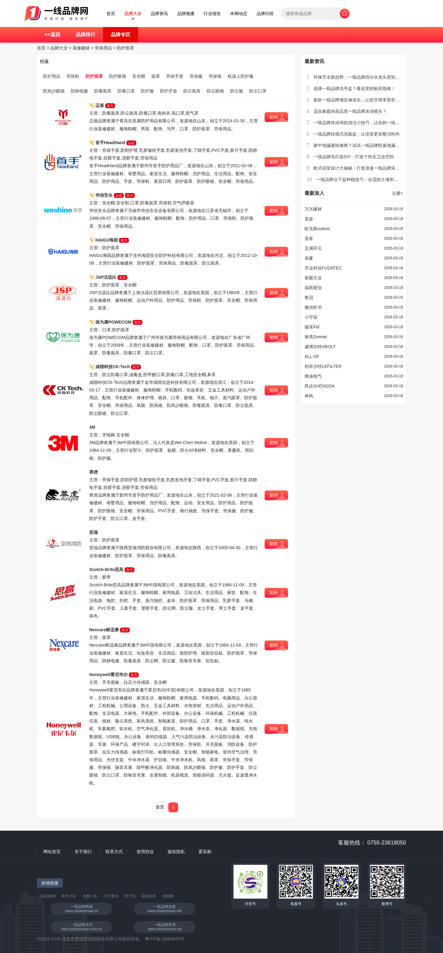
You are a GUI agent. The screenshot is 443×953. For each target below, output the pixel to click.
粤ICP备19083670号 (164, 938)
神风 (309, 395)
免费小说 (89, 896)
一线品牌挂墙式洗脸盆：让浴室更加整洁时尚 (356, 134)
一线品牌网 (46, 896)
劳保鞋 (72, 76)
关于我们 (83, 851)
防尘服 (236, 91)
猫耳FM (312, 327)
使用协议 (145, 851)
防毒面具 (102, 91)
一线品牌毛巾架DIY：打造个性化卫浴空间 (353, 156)
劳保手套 (174, 76)
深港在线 (149, 896)
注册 (397, 193)
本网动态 (238, 14)
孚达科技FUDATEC (323, 268)
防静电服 (79, 91)
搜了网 (129, 896)
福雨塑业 (313, 287)
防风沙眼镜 (54, 91)
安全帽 (138, 76)
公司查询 (110, 896)
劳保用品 (103, 47)
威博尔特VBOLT (320, 346)
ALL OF (312, 356)
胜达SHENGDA (319, 386)
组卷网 (168, 896)
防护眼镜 (117, 76)
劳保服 (196, 76)
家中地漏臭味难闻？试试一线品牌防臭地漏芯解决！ (363, 145)
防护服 (147, 91)
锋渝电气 (313, 376)
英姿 (309, 218)
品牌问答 (265, 14)
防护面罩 (125, 47)
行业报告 (212, 14)
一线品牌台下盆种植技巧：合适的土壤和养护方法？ (365, 179)
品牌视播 (185, 14)
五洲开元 (313, 248)
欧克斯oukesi (317, 228)
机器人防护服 (240, 76)
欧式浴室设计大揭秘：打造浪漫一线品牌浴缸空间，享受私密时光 (375, 168)
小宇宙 (311, 317)
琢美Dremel (316, 336)
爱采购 (204, 851)
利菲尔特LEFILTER (323, 366)
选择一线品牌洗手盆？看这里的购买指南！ (354, 88)
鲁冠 (309, 297)
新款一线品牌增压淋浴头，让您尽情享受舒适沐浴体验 (365, 99)
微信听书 (313, 307)
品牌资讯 (159, 14)
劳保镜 (215, 76)
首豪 (309, 258)
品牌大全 (133, 14)
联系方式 (114, 851)
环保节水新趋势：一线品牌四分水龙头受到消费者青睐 (365, 77)
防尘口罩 (257, 91)
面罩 (155, 76)
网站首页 (52, 851)
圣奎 (309, 238)
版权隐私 (176, 851)
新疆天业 (313, 277)
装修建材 (81, 47)
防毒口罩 (126, 91)
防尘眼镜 (215, 91)
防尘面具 (192, 91)
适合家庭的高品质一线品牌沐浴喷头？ (350, 111)
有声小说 (69, 896)
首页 (110, 14)
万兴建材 (313, 209)
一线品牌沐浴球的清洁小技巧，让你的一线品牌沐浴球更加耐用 (373, 122)
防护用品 (51, 76)
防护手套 (168, 91)
